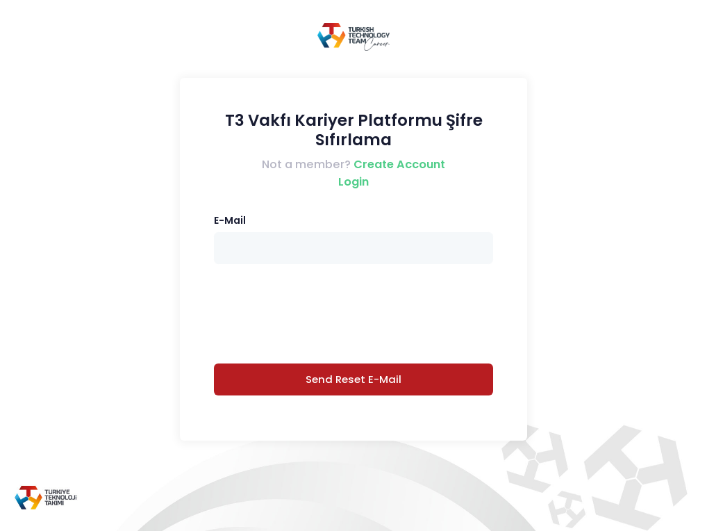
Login (353, 182)
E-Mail (230, 220)
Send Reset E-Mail (353, 379)
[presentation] (353, 313)
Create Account (399, 164)
